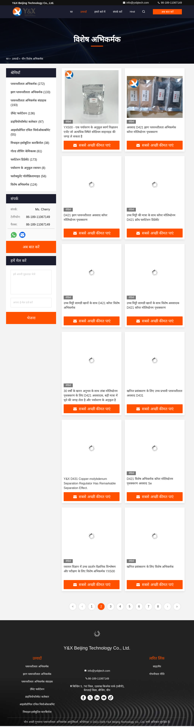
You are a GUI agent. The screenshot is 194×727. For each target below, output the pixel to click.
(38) (30, 142)
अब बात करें (167, 11)
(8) (28, 167)
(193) (28, 103)
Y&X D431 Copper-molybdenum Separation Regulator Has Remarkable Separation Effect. (90, 484)
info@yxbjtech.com (136, 2)
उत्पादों (81, 11)
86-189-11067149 (169, 2)
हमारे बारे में (97, 11)
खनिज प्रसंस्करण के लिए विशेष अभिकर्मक (150, 567)
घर (69, 11)
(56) (28, 176)
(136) (23, 113)
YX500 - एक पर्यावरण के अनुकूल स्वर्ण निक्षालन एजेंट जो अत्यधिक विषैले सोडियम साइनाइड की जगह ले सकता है (91, 132)
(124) (24, 184)
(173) (24, 159)
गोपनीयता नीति (156, 674)
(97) (27, 121)
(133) (30, 92)
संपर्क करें (115, 11)
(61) (26, 151)
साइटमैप (157, 667)
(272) (28, 83)
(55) (30, 132)
